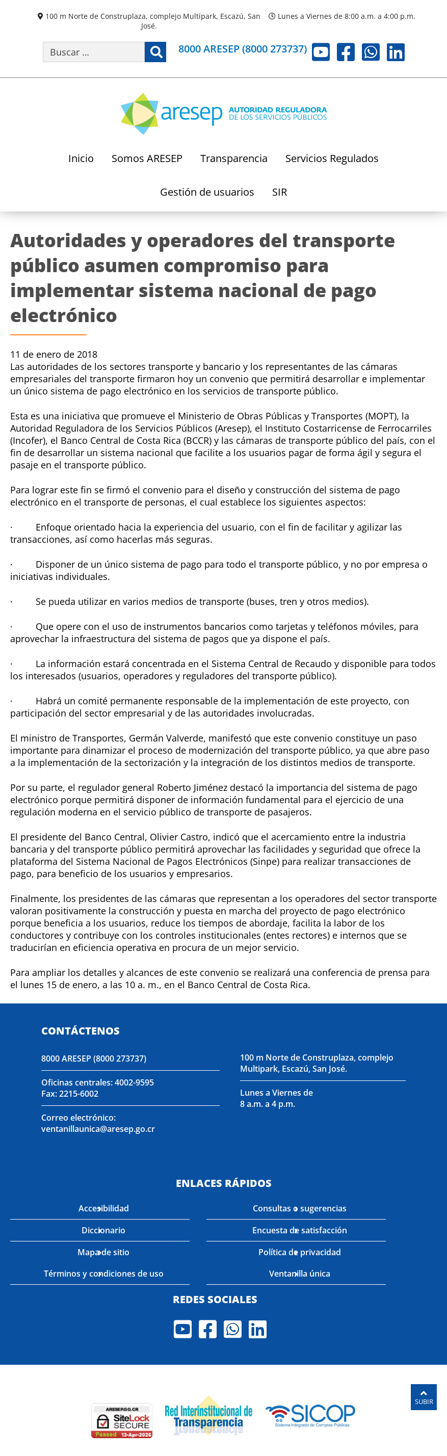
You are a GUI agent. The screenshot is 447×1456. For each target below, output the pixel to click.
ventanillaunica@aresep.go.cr (98, 1128)
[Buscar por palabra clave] (94, 52)
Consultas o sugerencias (300, 1208)
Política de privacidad (299, 1252)
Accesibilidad (103, 1208)
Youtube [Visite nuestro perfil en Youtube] (321, 52)
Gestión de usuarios (207, 193)
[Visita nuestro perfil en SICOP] (310, 1414)
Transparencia (234, 159)
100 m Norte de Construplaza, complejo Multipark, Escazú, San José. (152, 21)
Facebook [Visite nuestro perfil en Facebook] (346, 52)
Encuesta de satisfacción (299, 1230)
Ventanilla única (299, 1273)
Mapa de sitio (103, 1252)
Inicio (81, 159)
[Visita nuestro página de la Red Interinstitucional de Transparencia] (208, 1414)
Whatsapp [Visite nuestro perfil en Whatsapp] (371, 52)
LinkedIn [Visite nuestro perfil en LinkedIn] (396, 52)
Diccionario (103, 1230)
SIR (279, 193)
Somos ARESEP (147, 159)
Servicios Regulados (332, 159)
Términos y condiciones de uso (104, 1273)
